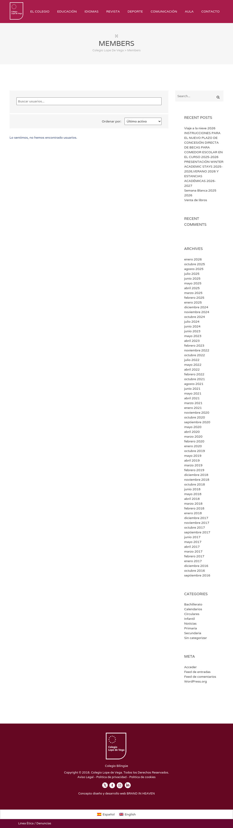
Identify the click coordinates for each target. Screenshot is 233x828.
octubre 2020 (194, 417)
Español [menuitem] (109, 814)
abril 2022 (192, 369)
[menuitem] (106, 814)
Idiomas (91, 11)
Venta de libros (195, 200)
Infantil (189, 619)
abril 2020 (192, 432)
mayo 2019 (192, 456)
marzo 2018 (193, 503)
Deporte (135, 11)
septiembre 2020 (197, 422)
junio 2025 (192, 278)
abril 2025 (192, 288)
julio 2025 (192, 274)
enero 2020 (193, 446)
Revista (113, 11)
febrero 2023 (194, 345)
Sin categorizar (195, 638)
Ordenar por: (111, 121)
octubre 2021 (194, 379)
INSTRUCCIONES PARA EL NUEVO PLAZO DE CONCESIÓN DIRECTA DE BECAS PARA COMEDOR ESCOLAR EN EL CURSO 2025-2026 (203, 145)
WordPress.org (195, 681)
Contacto (210, 11)
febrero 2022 (194, 374)
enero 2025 (193, 302)
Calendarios (193, 609)
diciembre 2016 (196, 566)
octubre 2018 (194, 484)
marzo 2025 (193, 293)
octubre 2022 (194, 355)
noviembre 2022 (196, 350)
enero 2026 (193, 259)
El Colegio (40, 11)
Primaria (190, 628)
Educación (67, 11)
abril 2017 (192, 547)
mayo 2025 (192, 283)
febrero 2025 (194, 298)
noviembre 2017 (196, 523)
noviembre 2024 (196, 312)
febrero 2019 (194, 470)
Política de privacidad (111, 777)
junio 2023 (192, 331)
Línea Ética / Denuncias (34, 823)
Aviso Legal (86, 777)
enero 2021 (193, 408)
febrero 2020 (194, 441)
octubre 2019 (194, 451)
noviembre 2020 (196, 412)
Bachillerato (193, 604)
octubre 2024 (194, 317)
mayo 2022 (192, 365)
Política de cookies (142, 777)
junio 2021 (192, 389)
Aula (189, 11)
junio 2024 (192, 326)
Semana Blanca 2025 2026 (200, 192)
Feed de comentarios (200, 677)
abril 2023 (192, 341)
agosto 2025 (194, 269)
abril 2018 (192, 499)
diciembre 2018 (196, 475)
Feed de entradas (197, 672)
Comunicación (164, 11)
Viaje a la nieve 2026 (199, 128)
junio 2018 (192, 489)
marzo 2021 (193, 403)
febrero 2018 (194, 508)
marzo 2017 (193, 551)
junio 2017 (192, 537)
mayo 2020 (192, 427)
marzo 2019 (193, 465)
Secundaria (192, 633)
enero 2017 (193, 561)
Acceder (190, 667)
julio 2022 (192, 360)
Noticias (190, 623)
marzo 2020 (193, 436)
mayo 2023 (192, 336)
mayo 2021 (192, 393)
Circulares (191, 614)
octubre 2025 (194, 264)
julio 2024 (192, 321)
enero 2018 (193, 513)
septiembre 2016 (197, 575)
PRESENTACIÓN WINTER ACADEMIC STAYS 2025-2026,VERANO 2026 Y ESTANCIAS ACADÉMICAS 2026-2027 (203, 174)
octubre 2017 (194, 527)
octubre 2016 (194, 570)
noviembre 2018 (196, 480)
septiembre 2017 (197, 532)
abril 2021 (192, 398)
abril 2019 (192, 460)
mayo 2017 (192, 542)
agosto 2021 (194, 384)
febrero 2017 (194, 556)
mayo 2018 (192, 494)
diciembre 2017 (196, 518)
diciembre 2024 (196, 307)
